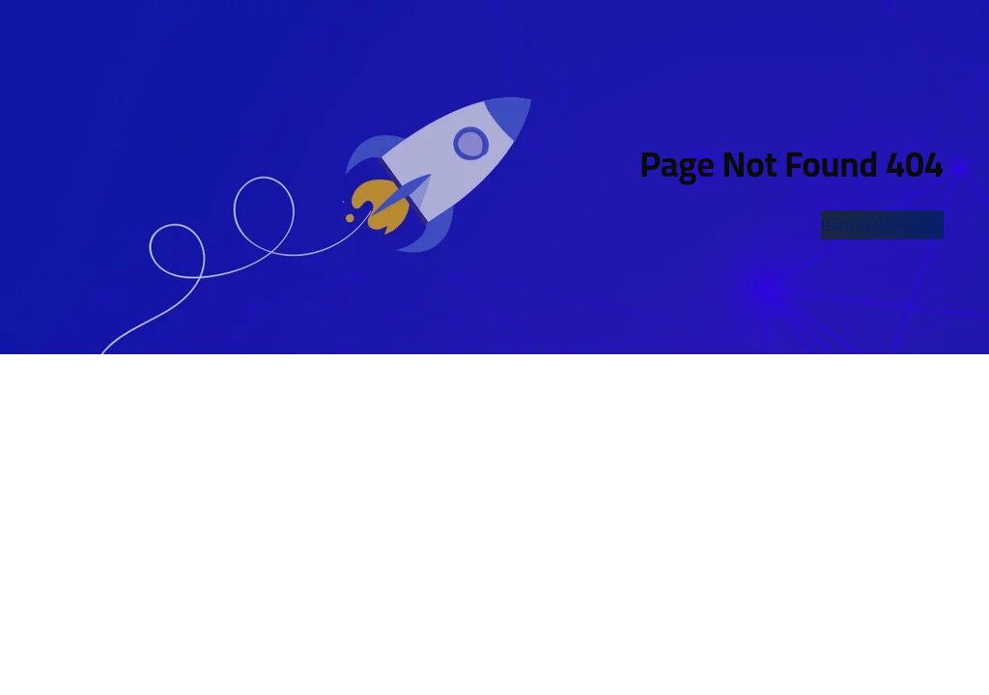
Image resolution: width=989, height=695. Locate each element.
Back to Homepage (882, 224)
